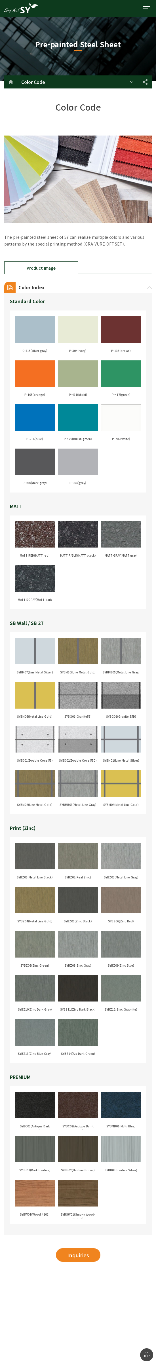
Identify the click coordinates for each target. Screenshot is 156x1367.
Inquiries (78, 1255)
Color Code (33, 82)
